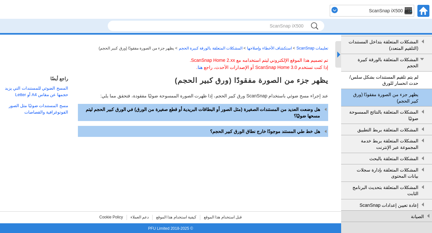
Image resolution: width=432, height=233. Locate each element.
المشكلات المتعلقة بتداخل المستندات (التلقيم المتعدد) (383, 45)
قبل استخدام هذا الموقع (223, 217)
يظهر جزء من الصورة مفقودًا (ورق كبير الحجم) (385, 98)
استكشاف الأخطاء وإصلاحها (269, 48)
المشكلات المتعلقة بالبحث (393, 158)
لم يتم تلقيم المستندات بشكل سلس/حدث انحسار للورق (384, 80)
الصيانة (417, 216)
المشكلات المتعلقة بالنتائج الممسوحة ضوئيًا (383, 115)
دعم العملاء (139, 217)
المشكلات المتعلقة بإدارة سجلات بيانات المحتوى (387, 173)
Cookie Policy (111, 217)
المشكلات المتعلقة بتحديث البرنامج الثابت (385, 190)
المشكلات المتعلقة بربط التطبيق (387, 129)
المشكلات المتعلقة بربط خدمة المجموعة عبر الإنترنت (389, 144)
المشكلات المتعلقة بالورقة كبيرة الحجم (388, 63)
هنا (200, 67)
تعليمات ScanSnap (312, 48)
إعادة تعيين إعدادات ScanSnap (389, 205)
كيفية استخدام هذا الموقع (176, 217)
